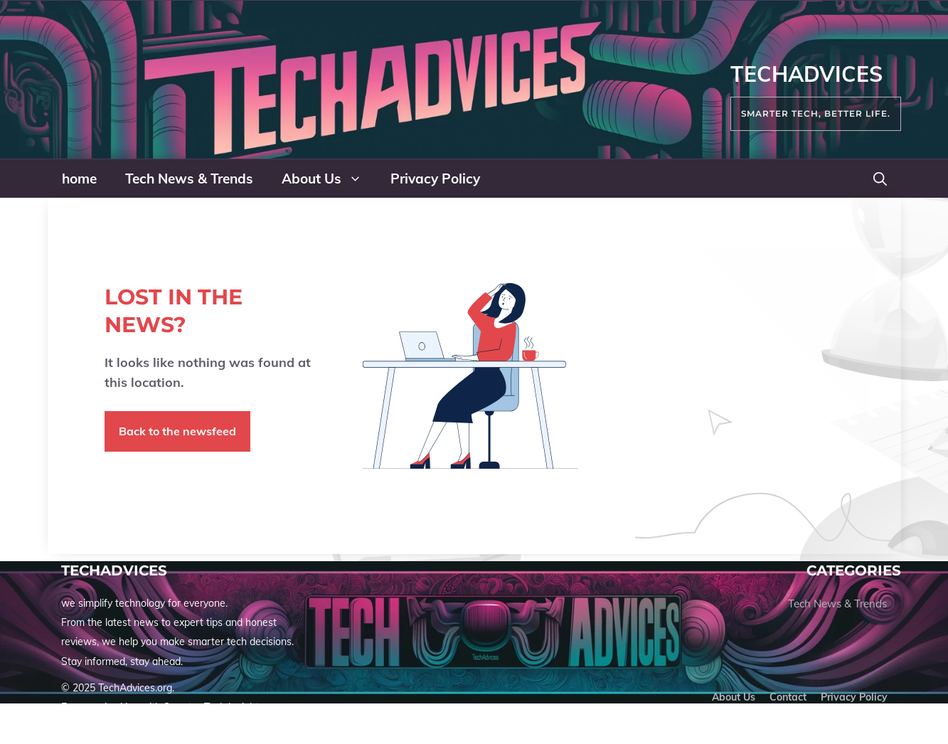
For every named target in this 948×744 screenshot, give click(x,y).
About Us (329, 178)
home (79, 178)
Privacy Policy (435, 178)
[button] (880, 178)
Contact (787, 697)
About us (733, 697)
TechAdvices (806, 73)
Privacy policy (854, 697)
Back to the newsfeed (177, 431)
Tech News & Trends (189, 178)
